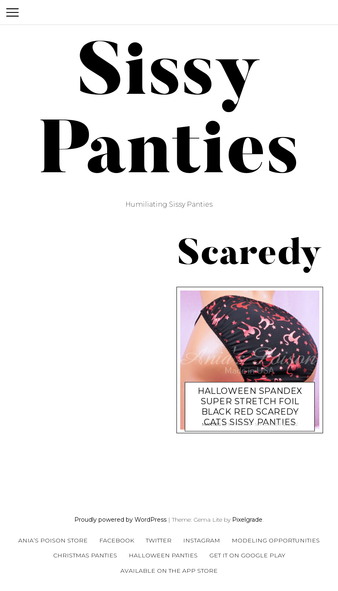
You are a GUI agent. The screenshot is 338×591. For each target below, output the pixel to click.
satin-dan (239, 421)
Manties (211, 421)
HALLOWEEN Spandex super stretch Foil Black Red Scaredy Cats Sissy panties (250, 397)
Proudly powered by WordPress (120, 519)
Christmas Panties (85, 555)
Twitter (158, 540)
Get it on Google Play (247, 555)
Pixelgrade (247, 519)
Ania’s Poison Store (53, 540)
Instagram (201, 540)
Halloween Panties (163, 555)
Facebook (116, 540)
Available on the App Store (169, 570)
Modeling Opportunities (276, 540)
